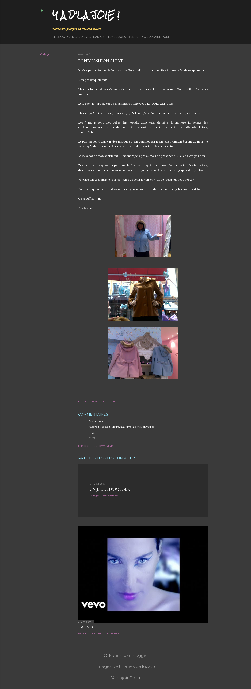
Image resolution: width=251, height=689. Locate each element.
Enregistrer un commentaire (96, 446)
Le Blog (58, 36)
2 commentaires (109, 495)
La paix (85, 627)
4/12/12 (92, 438)
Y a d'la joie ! (86, 15)
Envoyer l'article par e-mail (103, 401)
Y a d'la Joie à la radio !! (85, 36)
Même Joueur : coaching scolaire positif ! (140, 36)
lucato (148, 666)
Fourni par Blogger (125, 655)
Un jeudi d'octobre (111, 489)
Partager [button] (45, 54)
